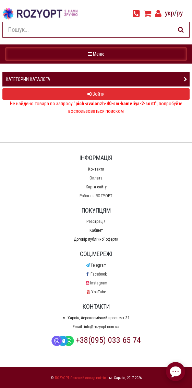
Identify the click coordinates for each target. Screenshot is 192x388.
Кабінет (96, 230)
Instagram (96, 283)
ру (180, 13)
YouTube (96, 292)
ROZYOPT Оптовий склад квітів (80, 378)
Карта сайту (96, 187)
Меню (96, 53)
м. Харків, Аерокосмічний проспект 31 (96, 318)
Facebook (96, 274)
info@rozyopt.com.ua (101, 326)
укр (169, 13)
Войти (96, 94)
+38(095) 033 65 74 (96, 340)
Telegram (96, 265)
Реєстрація (96, 221)
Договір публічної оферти (96, 239)
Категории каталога (28, 79)
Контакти (96, 169)
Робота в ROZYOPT (96, 195)
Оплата (96, 178)
